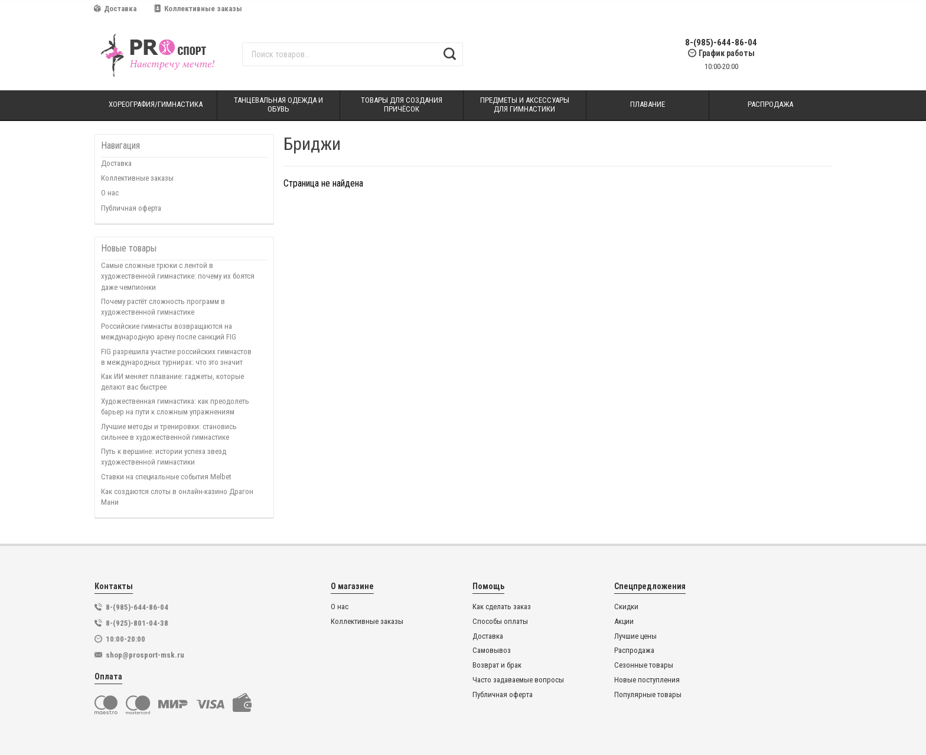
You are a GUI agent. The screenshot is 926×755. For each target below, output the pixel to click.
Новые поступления (647, 680)
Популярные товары (648, 695)
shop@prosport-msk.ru (145, 655)
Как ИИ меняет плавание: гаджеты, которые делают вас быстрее (172, 381)
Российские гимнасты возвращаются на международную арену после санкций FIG (168, 331)
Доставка (115, 8)
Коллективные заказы (198, 8)
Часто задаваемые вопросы (518, 680)
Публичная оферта (131, 208)
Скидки (626, 607)
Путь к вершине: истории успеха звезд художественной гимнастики (163, 456)
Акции (624, 621)
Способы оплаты (500, 621)
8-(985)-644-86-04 (721, 43)
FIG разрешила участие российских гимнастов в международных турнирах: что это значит (176, 357)
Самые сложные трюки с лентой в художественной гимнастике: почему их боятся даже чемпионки (178, 276)
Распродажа (634, 650)
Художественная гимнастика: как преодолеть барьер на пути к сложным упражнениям (175, 406)
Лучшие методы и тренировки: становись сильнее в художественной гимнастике (169, 432)
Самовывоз (491, 650)
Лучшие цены (635, 636)
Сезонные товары (643, 665)
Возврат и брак (496, 665)
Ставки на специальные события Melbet (166, 476)
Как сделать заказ (501, 607)
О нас (110, 192)
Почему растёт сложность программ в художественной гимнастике (163, 306)
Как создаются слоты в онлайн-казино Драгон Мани (177, 496)
